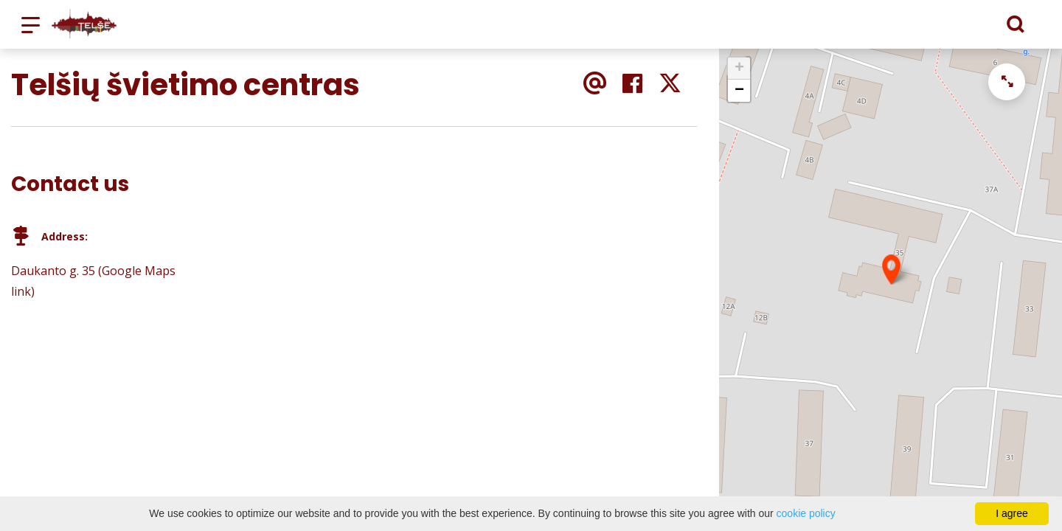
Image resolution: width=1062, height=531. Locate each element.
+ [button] (739, 69)
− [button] (739, 91)
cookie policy (806, 513)
